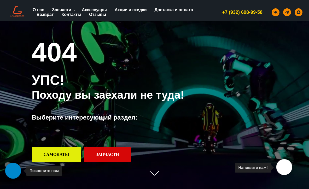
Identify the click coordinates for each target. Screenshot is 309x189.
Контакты (71, 14)
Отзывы (97, 14)
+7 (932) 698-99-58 (242, 12)
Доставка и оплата (173, 10)
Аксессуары (94, 10)
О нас (38, 10)
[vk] (275, 12)
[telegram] (287, 12)
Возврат (45, 14)
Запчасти (62, 10)
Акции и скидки (131, 10)
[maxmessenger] (298, 12)
